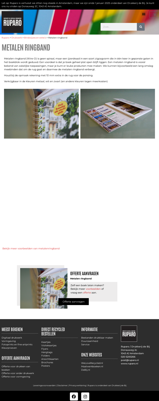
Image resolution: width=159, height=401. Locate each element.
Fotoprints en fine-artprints (17, 344)
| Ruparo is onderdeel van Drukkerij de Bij (106, 385)
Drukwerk (16, 37)
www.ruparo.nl (129, 363)
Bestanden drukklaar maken (97, 337)
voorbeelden (93, 288)
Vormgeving (9, 341)
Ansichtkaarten (49, 359)
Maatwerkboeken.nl (92, 366)
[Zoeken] (141, 27)
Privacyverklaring (77, 385)
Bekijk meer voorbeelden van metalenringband (31, 248)
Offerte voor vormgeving (16, 376)
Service (85, 344)
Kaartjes (46, 342)
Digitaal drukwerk (12, 337)
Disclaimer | (63, 385)
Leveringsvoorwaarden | (45, 385)
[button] (143, 13)
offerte (87, 292)
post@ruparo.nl (130, 360)
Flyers (44, 348)
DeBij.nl (85, 369)
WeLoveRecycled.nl (92, 363)
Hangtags (46, 352)
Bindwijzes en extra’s (35, 37)
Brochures (47, 362)
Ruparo (5, 37)
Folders (45, 355)
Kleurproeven (9, 347)
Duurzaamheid (89, 341)
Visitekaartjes (48, 345)
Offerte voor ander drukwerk (18, 373)
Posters (45, 365)
